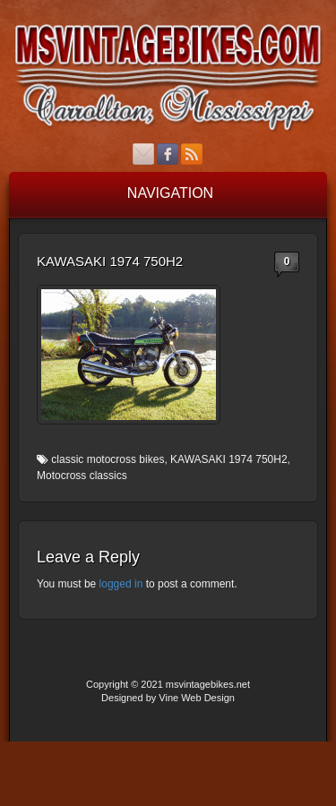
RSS (192, 154)
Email (144, 154)
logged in (121, 584)
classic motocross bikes (107, 459)
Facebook (168, 154)
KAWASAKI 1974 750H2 (229, 459)
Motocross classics (82, 475)
